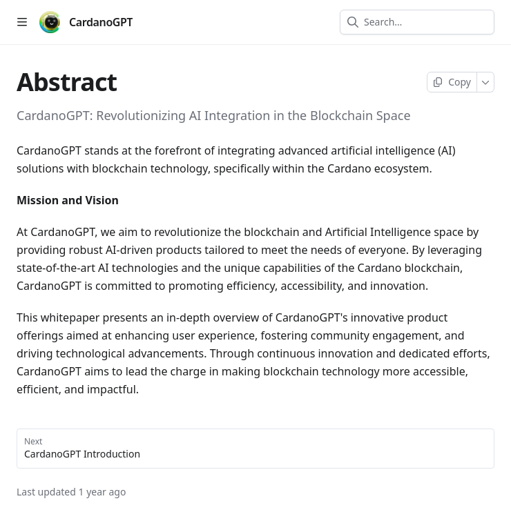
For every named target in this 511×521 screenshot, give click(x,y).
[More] (485, 82)
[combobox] (425, 22)
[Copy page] (452, 82)
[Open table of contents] (22, 22)
